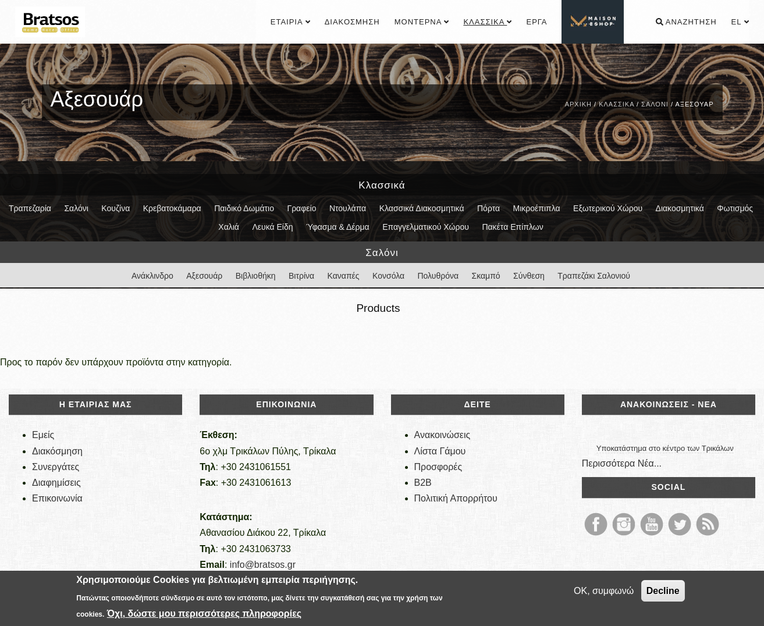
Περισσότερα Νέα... (622, 463)
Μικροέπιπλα (536, 208)
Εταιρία (290, 21)
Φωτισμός (735, 208)
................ (593, 21)
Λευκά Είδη (272, 227)
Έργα (536, 21)
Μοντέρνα (422, 21)
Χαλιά (228, 227)
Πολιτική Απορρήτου (456, 498)
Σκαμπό (486, 275)
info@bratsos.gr (263, 565)
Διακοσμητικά (680, 208)
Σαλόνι (655, 104)
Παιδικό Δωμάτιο (244, 208)
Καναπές (344, 275)
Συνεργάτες (55, 467)
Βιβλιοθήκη (256, 275)
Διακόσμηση (352, 21)
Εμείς (43, 435)
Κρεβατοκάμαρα (172, 208)
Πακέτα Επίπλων (512, 227)
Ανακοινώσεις (442, 435)
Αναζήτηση (686, 21)
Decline (663, 591)
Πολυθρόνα (438, 275)
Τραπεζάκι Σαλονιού (593, 275)
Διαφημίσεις (56, 483)
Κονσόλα (388, 275)
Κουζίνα (115, 208)
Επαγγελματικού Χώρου (425, 227)
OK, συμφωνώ (604, 591)
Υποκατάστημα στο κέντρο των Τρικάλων (665, 448)
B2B (423, 483)
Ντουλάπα (347, 208)
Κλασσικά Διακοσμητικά (421, 208)
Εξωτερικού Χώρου (607, 208)
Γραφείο (301, 208)
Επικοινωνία (57, 498)
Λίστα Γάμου (440, 451)
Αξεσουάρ (204, 275)
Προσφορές (438, 467)
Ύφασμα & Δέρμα (337, 227)
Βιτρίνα (301, 275)
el (740, 21)
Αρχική (578, 104)
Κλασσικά (487, 21)
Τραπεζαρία (30, 208)
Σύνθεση (529, 275)
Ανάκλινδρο (152, 275)
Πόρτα (488, 208)
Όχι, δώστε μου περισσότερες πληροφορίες (204, 613)
